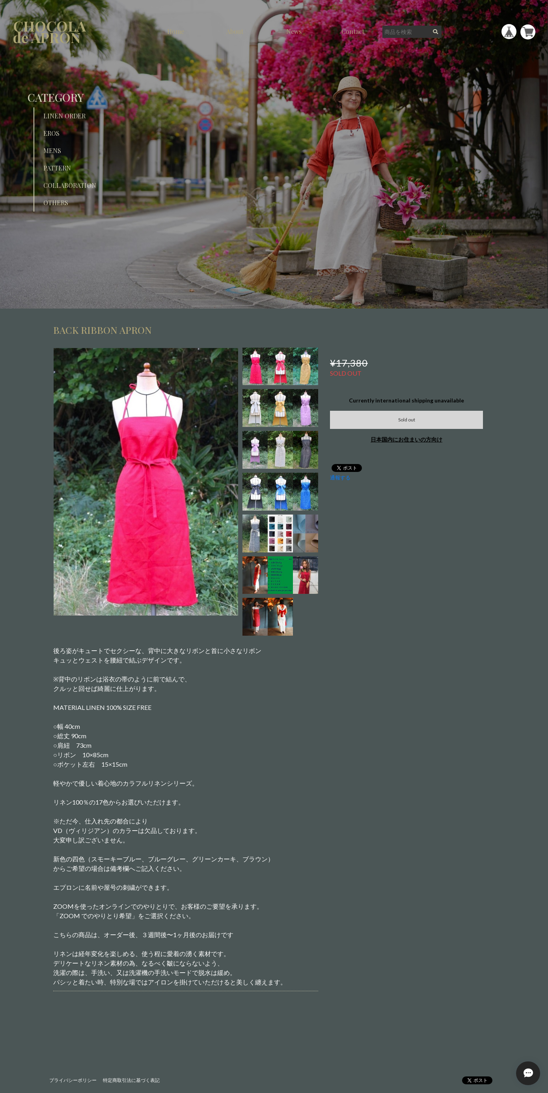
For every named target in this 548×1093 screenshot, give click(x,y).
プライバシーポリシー (73, 1080)
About (234, 31)
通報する (340, 477)
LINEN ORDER (64, 116)
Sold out (406, 420)
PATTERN (57, 168)
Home (175, 31)
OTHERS (55, 202)
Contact (352, 31)
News (294, 31)
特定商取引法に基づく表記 (131, 1080)
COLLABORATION (69, 185)
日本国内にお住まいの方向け (406, 439)
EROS (51, 133)
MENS (52, 150)
